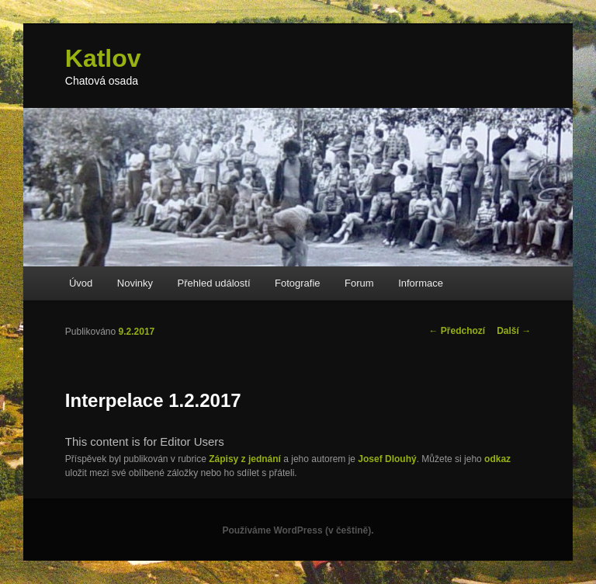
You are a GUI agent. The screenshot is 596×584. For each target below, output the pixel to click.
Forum (359, 283)
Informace (420, 283)
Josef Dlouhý (387, 459)
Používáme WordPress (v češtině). (297, 530)
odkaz (497, 459)
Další (514, 330)
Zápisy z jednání (245, 459)
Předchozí (457, 330)
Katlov (103, 58)
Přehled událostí (214, 283)
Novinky (135, 283)
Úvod (80, 283)
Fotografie (298, 283)
